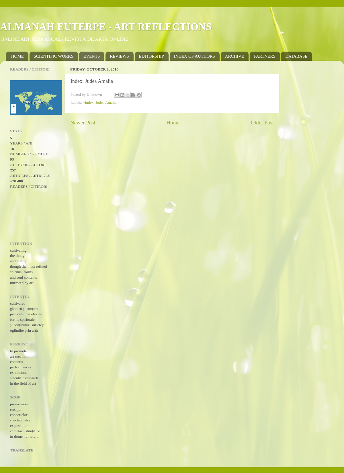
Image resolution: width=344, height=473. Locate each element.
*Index (88, 102)
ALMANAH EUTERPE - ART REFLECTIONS (106, 26)
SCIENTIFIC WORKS (54, 56)
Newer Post (82, 123)
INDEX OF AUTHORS (194, 56)
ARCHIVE (234, 56)
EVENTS (91, 56)
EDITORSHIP (151, 56)
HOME (17, 56)
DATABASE (296, 56)
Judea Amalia (105, 102)
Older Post (262, 123)
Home (173, 123)
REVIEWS (119, 56)
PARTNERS (264, 56)
